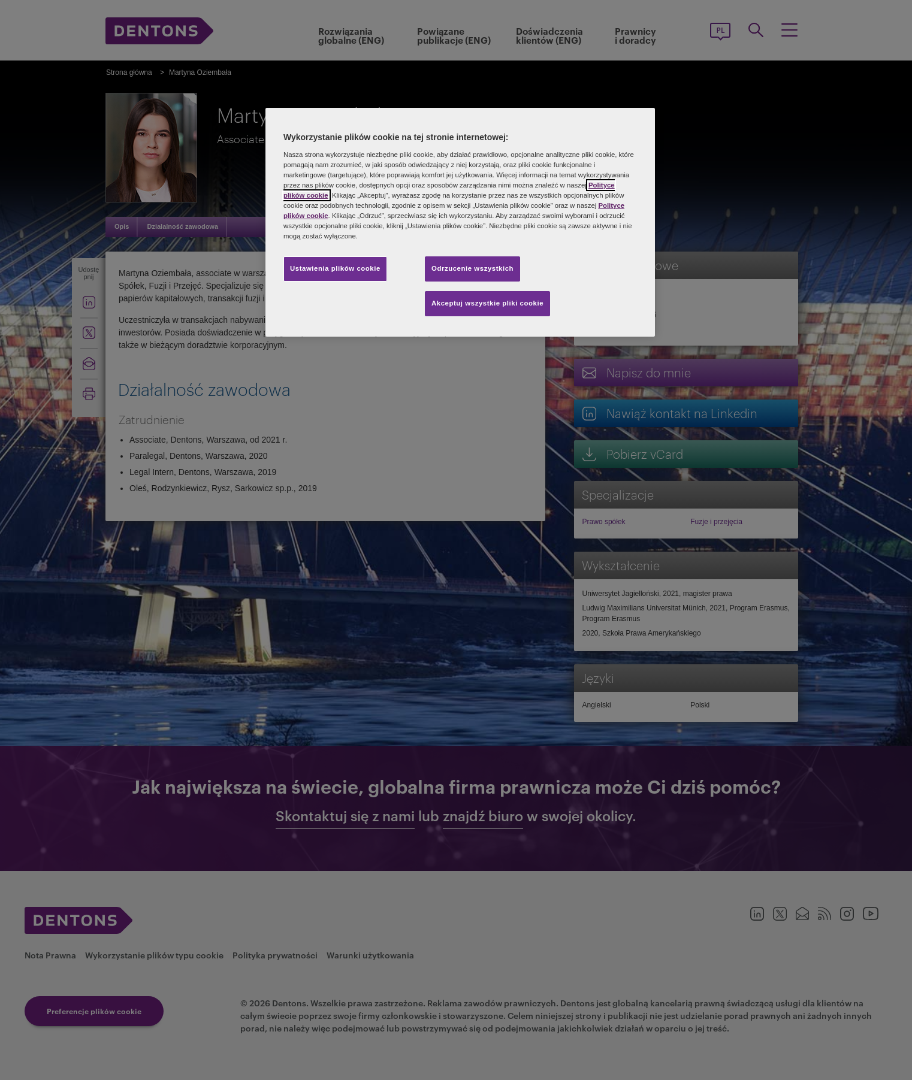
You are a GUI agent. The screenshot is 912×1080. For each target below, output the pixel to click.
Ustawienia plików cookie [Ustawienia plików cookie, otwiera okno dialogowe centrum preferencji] (335, 268)
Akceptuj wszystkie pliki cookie (487, 303)
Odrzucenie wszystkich (472, 268)
